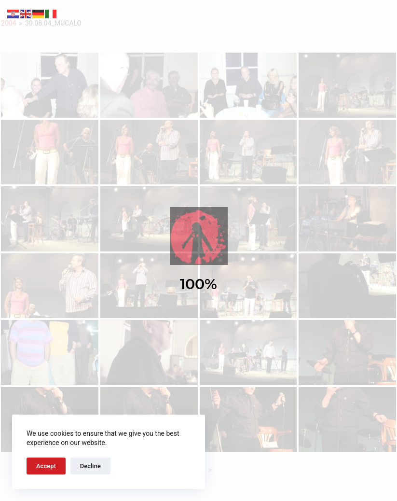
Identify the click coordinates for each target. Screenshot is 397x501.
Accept (46, 466)
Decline (90, 466)
